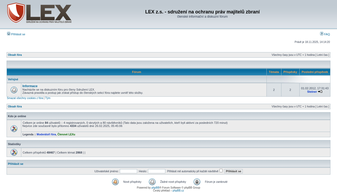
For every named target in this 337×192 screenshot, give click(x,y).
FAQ (325, 34)
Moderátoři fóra (46, 134)
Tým (47, 98)
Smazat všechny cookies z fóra (25, 98)
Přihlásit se (16, 34)
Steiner (312, 91)
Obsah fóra (15, 54)
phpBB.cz (178, 190)
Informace (29, 86)
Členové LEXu (66, 134)
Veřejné (13, 79)
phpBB (155, 187)
